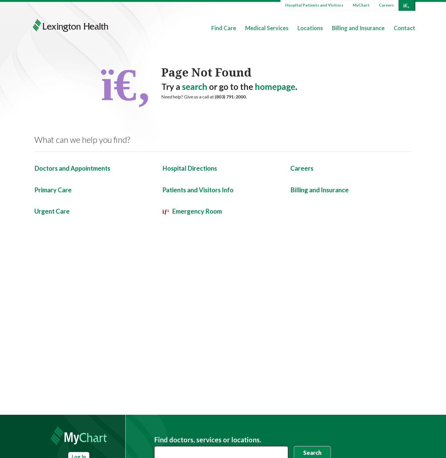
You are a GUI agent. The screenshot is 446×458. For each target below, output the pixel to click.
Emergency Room (197, 211)
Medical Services (266, 27)
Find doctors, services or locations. (207, 439)
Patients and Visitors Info (198, 190)
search (194, 86)
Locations (310, 27)
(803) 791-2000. (231, 96)
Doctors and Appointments (72, 168)
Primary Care (53, 190)
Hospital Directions (189, 168)
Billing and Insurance (358, 27)
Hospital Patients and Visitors (314, 5)
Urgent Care (52, 211)
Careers (386, 5)
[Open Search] (406, 5)
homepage (275, 86)
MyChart (361, 5)
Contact (404, 27)
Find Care (223, 27)
